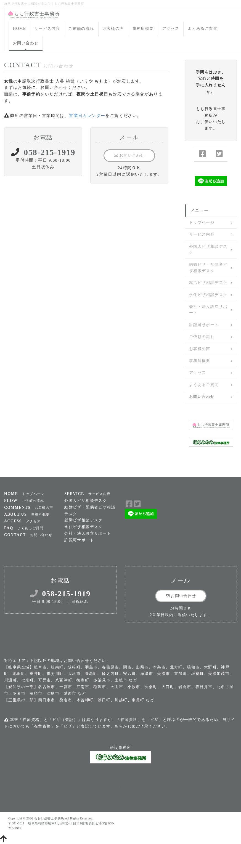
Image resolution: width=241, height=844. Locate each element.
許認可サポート (204, 325)
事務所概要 (143, 28)
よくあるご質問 (203, 28)
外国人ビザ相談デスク (208, 249)
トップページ (201, 222)
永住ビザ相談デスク (208, 295)
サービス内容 (47, 28)
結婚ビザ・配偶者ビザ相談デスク (208, 267)
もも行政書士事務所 (49, 818)
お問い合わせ (25, 43)
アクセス (170, 28)
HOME (19, 28)
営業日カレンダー (87, 115)
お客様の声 (113, 28)
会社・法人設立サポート (208, 310)
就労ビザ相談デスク (208, 283)
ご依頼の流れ (81, 28)
